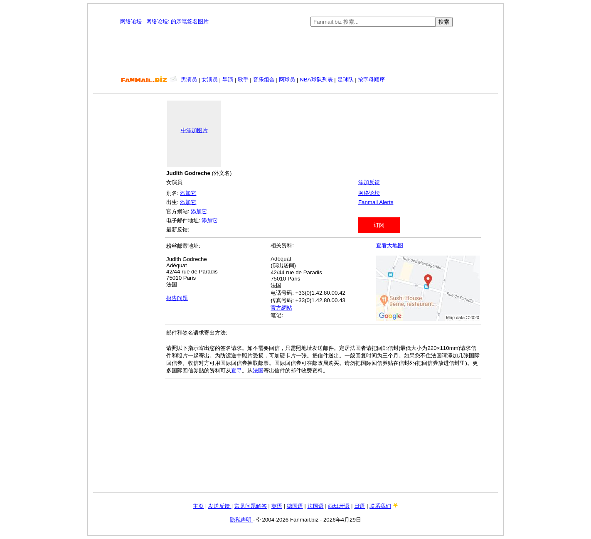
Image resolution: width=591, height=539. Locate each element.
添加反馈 (369, 182)
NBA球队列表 (316, 79)
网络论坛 (131, 21)
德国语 (295, 506)
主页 (198, 506)
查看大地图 (389, 245)
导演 (227, 79)
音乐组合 (264, 79)
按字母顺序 (371, 79)
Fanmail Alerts (375, 202)
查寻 (236, 370)
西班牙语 (339, 506)
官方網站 (281, 308)
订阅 (379, 225)
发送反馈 (219, 506)
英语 (276, 506)
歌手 (243, 79)
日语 (359, 506)
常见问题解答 (250, 506)
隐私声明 (241, 520)
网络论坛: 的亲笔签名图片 (177, 21)
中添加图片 (194, 130)
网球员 (287, 79)
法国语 (316, 506)
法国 (258, 370)
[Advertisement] (295, 51)
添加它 (188, 193)
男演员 (189, 79)
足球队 (345, 79)
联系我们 (380, 506)
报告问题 (177, 298)
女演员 (210, 79)
